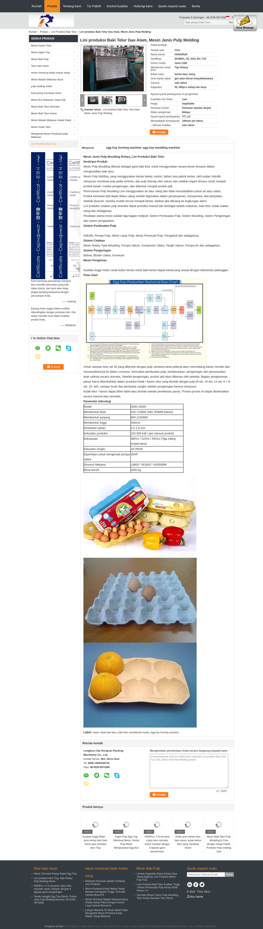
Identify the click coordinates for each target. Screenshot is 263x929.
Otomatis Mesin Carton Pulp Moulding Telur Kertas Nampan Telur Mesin (157, 897)
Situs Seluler (195, 896)
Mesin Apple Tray (40, 52)
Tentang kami (72, 6)
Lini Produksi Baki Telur (64, 31)
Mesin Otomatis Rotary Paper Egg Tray (55, 873)
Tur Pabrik (94, 6)
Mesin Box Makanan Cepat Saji (48, 99)
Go (231, 22)
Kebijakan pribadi (54, 926)
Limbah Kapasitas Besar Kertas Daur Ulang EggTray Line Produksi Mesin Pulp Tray (157, 876)
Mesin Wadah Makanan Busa (47, 79)
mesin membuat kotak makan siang (50, 72)
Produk (52, 6)
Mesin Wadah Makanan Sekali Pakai (51, 120)
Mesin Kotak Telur (41, 127)
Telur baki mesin (40, 66)
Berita (196, 6)
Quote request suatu (172, 6)
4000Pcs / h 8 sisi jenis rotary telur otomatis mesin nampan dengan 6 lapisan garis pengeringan (157, 844)
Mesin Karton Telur (41, 45)
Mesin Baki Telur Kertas (44, 113)
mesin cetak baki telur (105, 732)
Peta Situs (203, 891)
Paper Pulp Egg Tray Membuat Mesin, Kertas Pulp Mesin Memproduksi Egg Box (126, 842)
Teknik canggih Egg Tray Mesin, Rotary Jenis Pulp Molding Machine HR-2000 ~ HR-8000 (55, 899)
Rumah (37, 6)
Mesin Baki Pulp (40, 59)
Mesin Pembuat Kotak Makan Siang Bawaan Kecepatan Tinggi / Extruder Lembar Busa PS (105, 891)
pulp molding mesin (41, 86)
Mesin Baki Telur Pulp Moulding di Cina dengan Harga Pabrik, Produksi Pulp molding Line (218, 844)
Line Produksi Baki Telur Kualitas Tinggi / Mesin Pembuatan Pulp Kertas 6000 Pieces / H (158, 887)
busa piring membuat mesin (46, 93)
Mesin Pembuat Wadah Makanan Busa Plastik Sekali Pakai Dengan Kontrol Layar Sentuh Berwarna (106, 902)
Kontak (161, 132)
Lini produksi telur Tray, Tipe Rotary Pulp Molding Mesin (53, 880)
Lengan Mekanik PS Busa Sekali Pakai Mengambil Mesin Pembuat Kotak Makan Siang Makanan (106, 913)
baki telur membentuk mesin (133, 732)
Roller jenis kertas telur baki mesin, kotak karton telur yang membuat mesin (188, 842)
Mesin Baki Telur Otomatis (45, 106)
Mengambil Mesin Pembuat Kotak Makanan (49, 135)
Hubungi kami (143, 6)
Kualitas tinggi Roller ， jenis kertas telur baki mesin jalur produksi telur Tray (95, 842)
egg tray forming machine (164, 732)
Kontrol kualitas (117, 6)
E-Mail (191, 891)
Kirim (229, 874)
